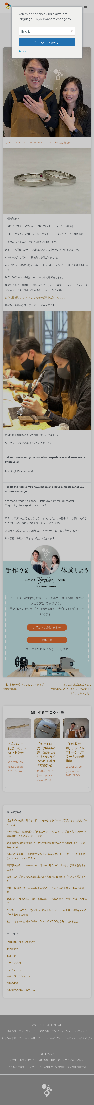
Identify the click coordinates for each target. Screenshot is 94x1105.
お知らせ (11, 955)
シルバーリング (31, 1038)
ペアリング (81, 1031)
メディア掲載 (14, 962)
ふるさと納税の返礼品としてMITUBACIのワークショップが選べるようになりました (71, 689)
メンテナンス (14, 969)
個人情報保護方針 (76, 1067)
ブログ (80, 1059)
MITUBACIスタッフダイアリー (23, 942)
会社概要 (48, 1067)
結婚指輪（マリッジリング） (22, 1031)
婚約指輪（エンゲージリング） (56, 1031)
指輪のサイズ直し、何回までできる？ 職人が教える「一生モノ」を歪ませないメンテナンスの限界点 (46, 856)
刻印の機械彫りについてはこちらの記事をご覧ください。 (35, 297)
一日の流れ (42, 1059)
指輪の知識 (13, 983)
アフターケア (34, 1067)
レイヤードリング (11, 1038)
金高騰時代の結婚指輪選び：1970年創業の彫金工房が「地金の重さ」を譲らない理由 (46, 845)
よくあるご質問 (16, 1067)
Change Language (47, 42)
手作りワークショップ (18, 976)
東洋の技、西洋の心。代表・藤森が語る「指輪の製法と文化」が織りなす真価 (47, 901)
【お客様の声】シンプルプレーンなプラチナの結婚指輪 (75, 752)
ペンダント (69, 1038)
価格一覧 (47, 640)
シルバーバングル (51, 1038)
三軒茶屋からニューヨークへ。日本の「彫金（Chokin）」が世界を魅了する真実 (46, 867)
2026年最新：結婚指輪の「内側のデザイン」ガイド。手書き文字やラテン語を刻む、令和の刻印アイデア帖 (46, 834)
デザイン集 (68, 1059)
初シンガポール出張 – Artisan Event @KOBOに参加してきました (43, 921)
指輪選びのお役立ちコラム (21, 990)
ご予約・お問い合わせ (47, 627)
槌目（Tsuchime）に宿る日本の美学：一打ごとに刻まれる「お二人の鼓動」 (46, 890)
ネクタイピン (85, 1038)
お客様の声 (64, 142)
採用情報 (60, 1067)
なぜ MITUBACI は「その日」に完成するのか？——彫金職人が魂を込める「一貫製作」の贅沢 (46, 912)
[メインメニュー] (85, 6)
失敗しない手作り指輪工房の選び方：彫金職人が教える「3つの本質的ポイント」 (46, 878)
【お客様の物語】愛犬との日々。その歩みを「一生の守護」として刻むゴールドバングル (47, 822)
